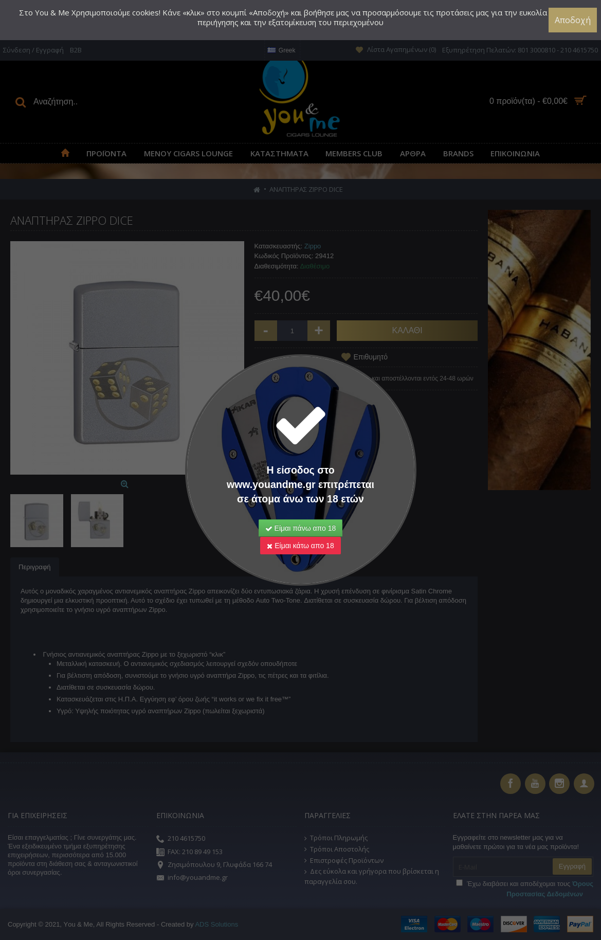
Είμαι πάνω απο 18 (300, 528)
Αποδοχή (573, 20)
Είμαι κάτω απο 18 (300, 545)
